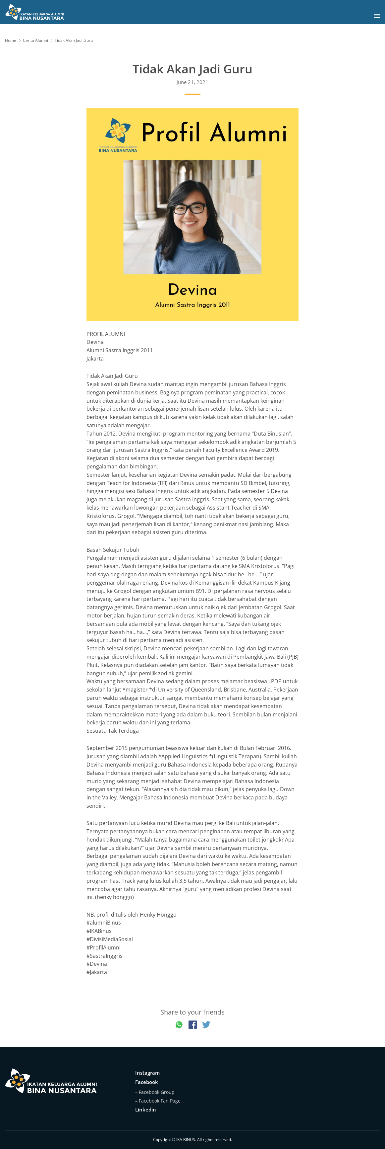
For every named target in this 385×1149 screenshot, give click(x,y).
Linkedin (145, 1109)
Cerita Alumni (35, 40)
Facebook (146, 1082)
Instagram (147, 1072)
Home (10, 40)
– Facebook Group (155, 1092)
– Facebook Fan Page (158, 1101)
